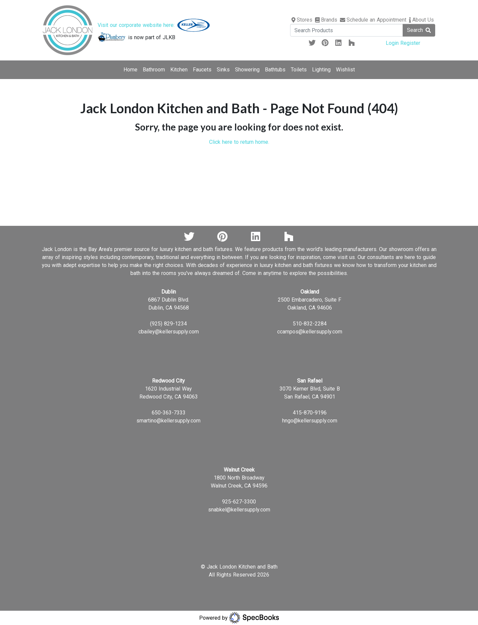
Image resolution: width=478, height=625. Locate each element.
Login (393, 43)
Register (410, 43)
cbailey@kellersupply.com (168, 331)
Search (419, 30)
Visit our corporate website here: (154, 25)
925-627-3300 (239, 501)
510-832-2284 (310, 323)
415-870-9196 (310, 412)
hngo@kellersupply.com (309, 420)
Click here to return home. (239, 142)
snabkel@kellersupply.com (239, 509)
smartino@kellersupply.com (168, 420)
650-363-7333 (169, 412)
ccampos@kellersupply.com (309, 331)
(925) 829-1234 (168, 323)
